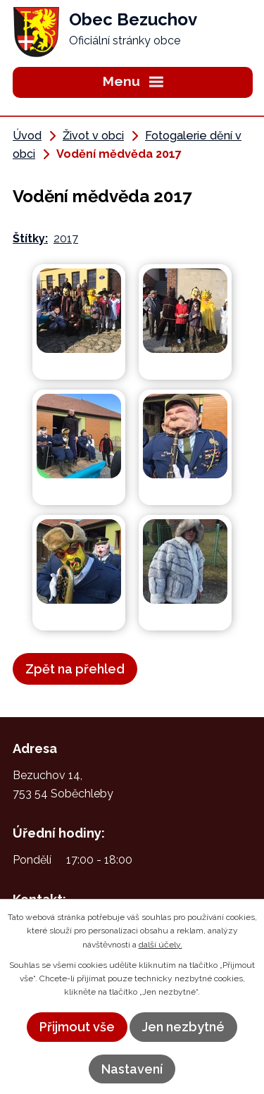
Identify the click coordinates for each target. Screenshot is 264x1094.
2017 (66, 238)
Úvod (27, 135)
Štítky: (30, 238)
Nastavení (132, 1069)
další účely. (160, 945)
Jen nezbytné (183, 1026)
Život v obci (93, 135)
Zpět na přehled (75, 668)
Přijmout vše (77, 1026)
